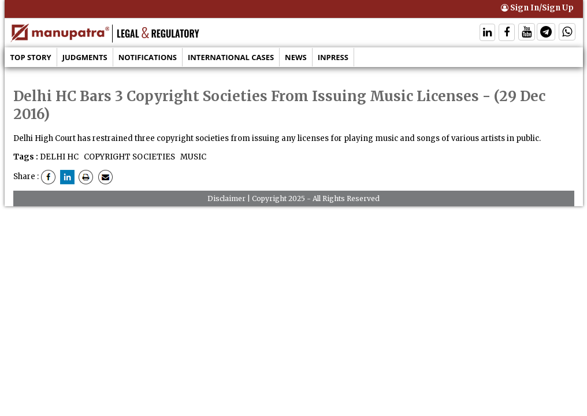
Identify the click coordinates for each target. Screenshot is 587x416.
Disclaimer (226, 198)
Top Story (30, 57)
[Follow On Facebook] (507, 33)
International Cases (231, 57)
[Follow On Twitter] (526, 33)
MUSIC (192, 157)
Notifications (147, 57)
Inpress (333, 57)
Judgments (84, 57)
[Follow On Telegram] (546, 33)
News (296, 57)
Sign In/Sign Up (537, 8)
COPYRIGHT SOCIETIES (128, 157)
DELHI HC (59, 157)
